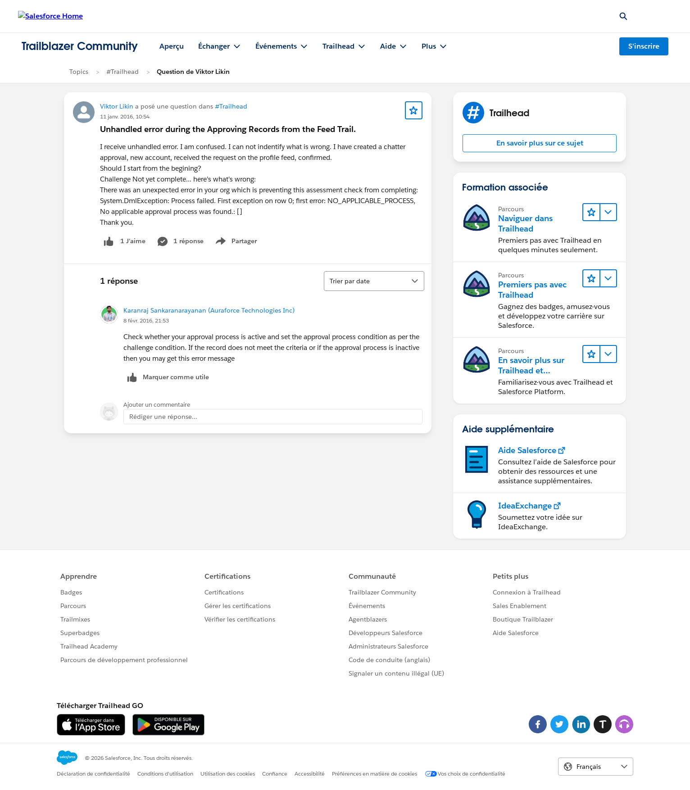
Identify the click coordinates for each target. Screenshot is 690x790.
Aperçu (171, 46)
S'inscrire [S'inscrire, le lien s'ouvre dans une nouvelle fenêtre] (643, 46)
